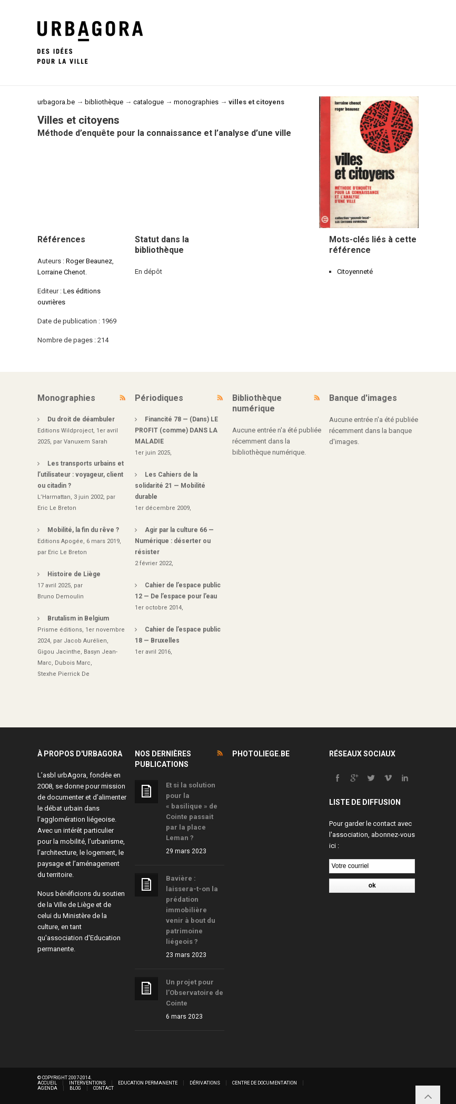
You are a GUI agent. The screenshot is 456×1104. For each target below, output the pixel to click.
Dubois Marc (73, 662)
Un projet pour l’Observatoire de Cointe (194, 992)
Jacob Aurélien (85, 640)
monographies (196, 102)
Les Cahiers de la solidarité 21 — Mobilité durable (170, 485)
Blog (75, 1088)
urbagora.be (56, 102)
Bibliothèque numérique (257, 403)
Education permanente (147, 1083)
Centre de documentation (264, 1083)
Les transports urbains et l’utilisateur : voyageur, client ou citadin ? (80, 474)
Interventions (87, 1083)
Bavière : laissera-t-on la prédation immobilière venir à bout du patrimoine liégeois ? (192, 909)
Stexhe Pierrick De (63, 674)
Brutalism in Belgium (78, 618)
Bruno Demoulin (60, 596)
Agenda (47, 1088)
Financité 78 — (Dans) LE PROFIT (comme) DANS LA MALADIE (176, 430)
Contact (103, 1088)
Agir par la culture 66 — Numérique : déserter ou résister (174, 541)
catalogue (148, 102)
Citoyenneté (355, 271)
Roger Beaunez (89, 261)
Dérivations (205, 1083)
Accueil (47, 1083)
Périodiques (159, 398)
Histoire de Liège (74, 574)
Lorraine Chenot (61, 272)
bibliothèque (104, 102)
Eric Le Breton (56, 508)
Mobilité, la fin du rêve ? (83, 530)
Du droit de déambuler (81, 419)
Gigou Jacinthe (59, 651)
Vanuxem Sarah (85, 441)
